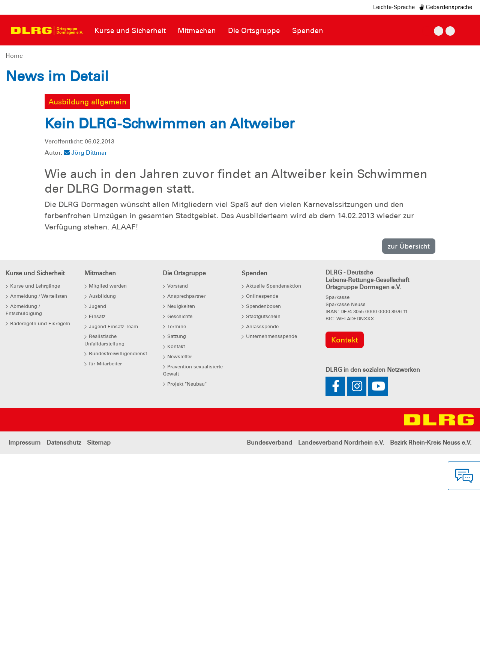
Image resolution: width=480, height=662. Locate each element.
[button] (36, 159)
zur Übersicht (409, 459)
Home (14, 55)
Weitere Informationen (94, 209)
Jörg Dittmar (85, 366)
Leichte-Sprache (394, 7)
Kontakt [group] (344, 553)
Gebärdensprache (445, 7)
